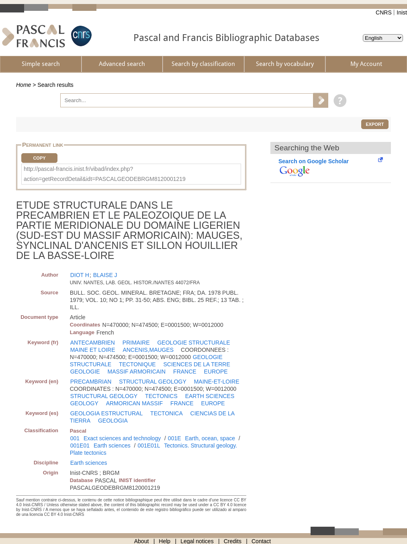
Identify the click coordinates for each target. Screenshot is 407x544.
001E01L (148, 445)
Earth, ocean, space (210, 438)
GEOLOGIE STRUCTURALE (193, 342)
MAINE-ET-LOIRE (216, 381)
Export (375, 124)
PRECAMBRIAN (91, 381)
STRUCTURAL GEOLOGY (152, 381)
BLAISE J (105, 275)
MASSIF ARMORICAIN (137, 371)
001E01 (80, 445)
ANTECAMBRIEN (92, 342)
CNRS (384, 12)
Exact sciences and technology (122, 438)
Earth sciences (112, 445)
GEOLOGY (84, 403)
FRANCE (184, 371)
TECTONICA (166, 413)
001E (174, 438)
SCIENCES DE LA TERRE (196, 364)
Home (23, 85)
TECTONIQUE (137, 364)
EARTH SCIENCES (210, 396)
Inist (402, 12)
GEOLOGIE (85, 371)
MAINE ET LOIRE (92, 350)
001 (75, 438)
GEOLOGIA (113, 420)
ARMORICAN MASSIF (134, 403)
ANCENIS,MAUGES (148, 350)
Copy (39, 158)
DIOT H (79, 275)
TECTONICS (161, 396)
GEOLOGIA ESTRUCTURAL (106, 413)
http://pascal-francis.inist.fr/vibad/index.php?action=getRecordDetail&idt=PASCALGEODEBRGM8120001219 (105, 174)
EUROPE (216, 371)
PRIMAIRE (136, 342)
